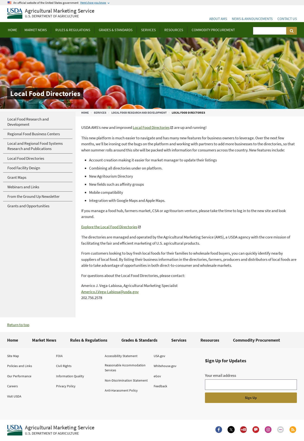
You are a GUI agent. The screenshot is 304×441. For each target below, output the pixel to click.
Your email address (220, 375)
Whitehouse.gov (165, 366)
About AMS (218, 18)
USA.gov (159, 356)
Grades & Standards (139, 340)
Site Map (13, 356)
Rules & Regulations (88, 340)
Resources (209, 340)
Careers (12, 386)
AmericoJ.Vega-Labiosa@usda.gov (110, 291)
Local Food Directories (151, 127)
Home (85, 112)
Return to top (18, 324)
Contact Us (287, 18)
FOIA (59, 356)
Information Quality (70, 376)
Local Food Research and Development (139, 112)
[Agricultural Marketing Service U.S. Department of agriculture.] (50, 430)
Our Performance (19, 376)
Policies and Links (19, 366)
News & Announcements (252, 18)
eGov (157, 376)
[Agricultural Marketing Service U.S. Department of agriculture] (50, 14)
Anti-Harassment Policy (121, 390)
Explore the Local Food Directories (109, 226)
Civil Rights (63, 366)
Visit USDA (14, 396)
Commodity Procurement (256, 340)
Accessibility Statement (121, 356)
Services (100, 112)
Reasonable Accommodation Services (125, 367)
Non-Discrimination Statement (126, 380)
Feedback (160, 386)
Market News (44, 340)
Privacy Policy (66, 386)
